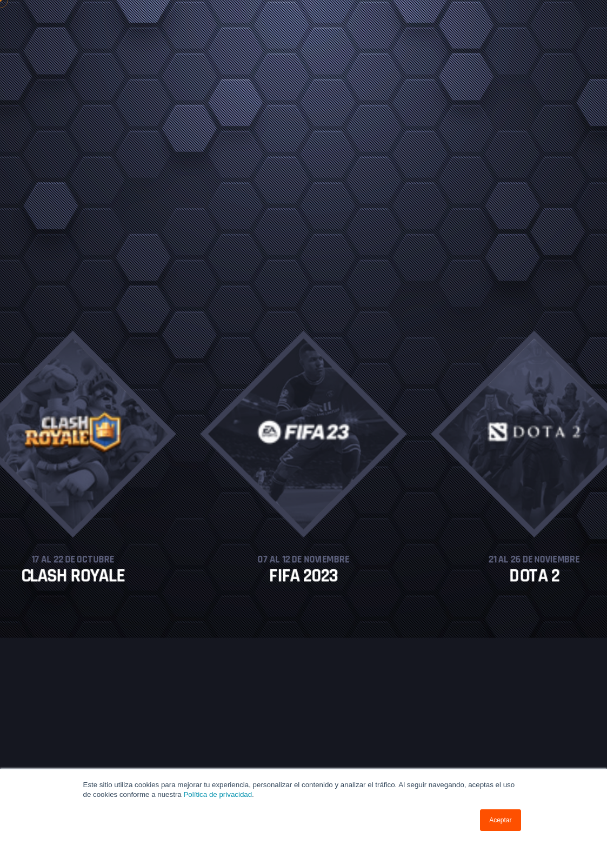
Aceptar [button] (500, 820)
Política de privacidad (217, 794)
